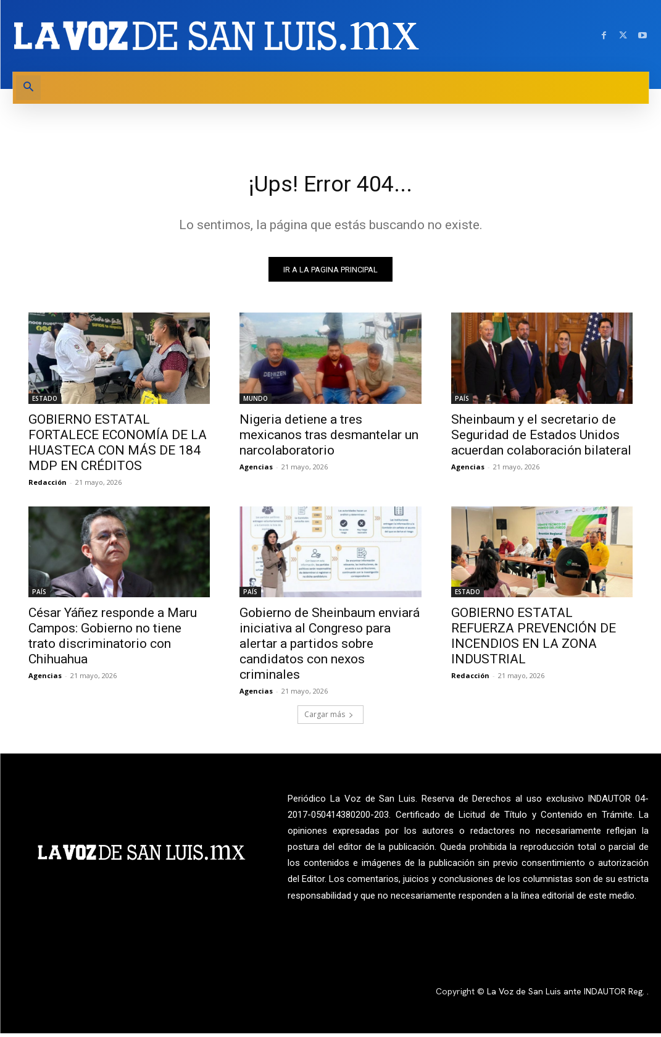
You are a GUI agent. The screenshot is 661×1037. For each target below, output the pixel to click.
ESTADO (44, 401)
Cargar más (329, 718)
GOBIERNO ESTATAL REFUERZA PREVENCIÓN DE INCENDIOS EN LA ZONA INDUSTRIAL (533, 639)
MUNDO (255, 401)
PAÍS (462, 401)
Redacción (47, 485)
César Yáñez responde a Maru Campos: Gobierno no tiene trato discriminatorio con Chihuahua (112, 639)
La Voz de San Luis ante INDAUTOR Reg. (567, 994)
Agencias (256, 469)
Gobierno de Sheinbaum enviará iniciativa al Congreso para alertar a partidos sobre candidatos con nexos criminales (329, 647)
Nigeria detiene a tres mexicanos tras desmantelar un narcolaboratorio (328, 438)
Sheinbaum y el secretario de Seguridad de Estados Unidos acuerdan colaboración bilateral (541, 438)
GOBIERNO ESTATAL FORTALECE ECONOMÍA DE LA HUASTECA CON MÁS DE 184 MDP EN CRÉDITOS (117, 445)
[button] (28, 87)
